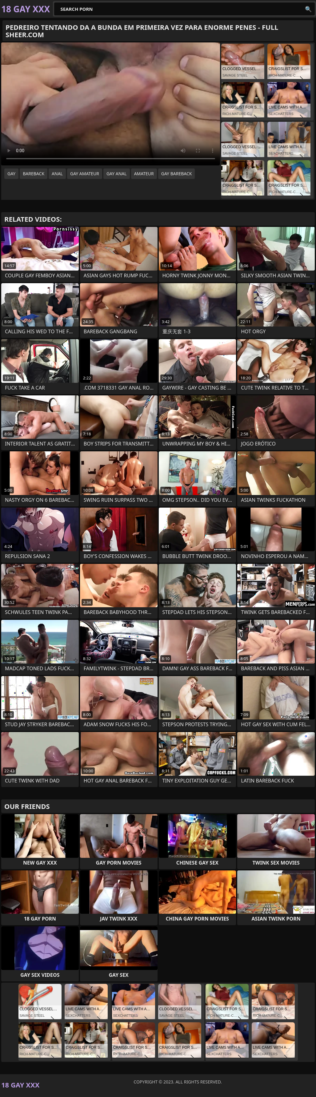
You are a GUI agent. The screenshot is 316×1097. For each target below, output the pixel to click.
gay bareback (176, 173)
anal (57, 173)
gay (11, 173)
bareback (33, 173)
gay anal (116, 173)
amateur (144, 173)
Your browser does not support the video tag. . (110, 103)
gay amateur (84, 173)
